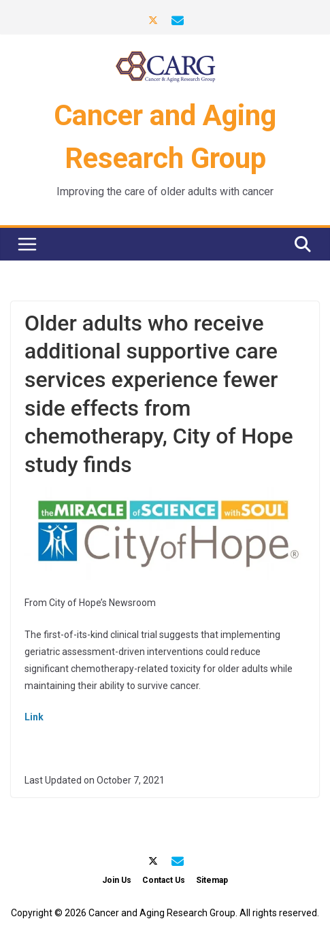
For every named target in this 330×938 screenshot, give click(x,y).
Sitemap (212, 880)
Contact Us (163, 880)
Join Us (116, 880)
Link (34, 716)
